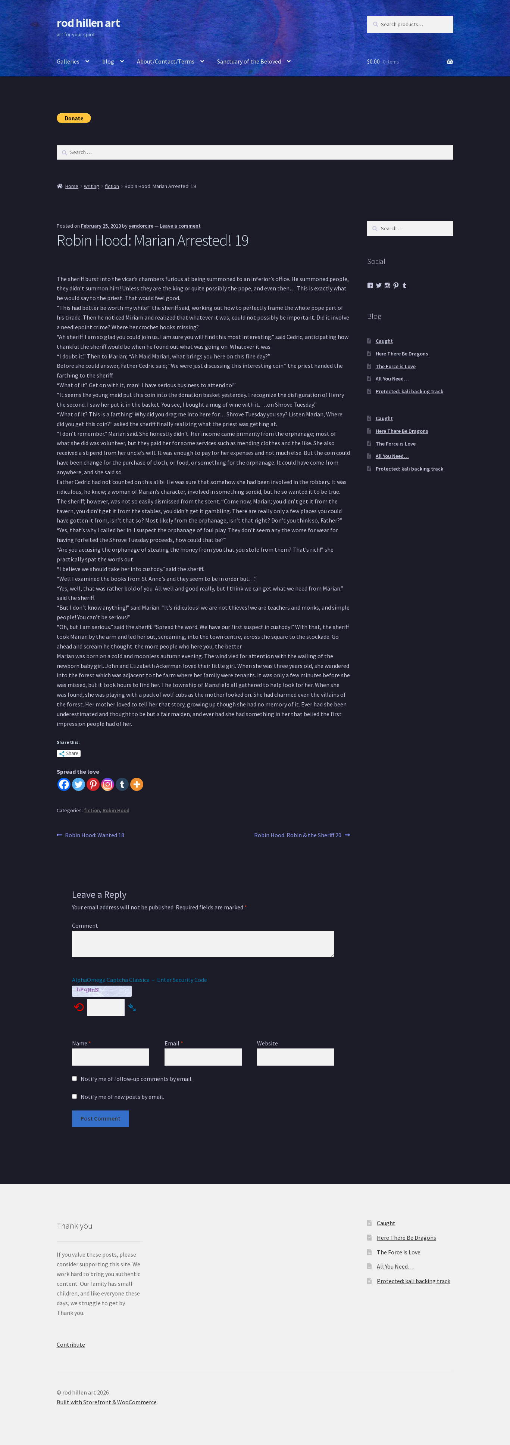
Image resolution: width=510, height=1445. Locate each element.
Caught (384, 341)
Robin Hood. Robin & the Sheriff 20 (297, 835)
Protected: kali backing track (409, 391)
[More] (136, 784)
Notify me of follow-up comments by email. (137, 1078)
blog (108, 61)
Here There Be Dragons (402, 353)
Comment (85, 925)
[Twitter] (78, 784)
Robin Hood (116, 810)
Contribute (71, 1344)
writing (91, 186)
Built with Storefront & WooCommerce (107, 1402)
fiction (112, 186)
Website (267, 1043)
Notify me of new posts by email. (122, 1096)
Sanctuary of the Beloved (249, 61)
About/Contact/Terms (165, 61)
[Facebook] (64, 784)
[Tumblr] (122, 784)
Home (71, 186)
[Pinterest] (93, 784)
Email (174, 1043)
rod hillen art (88, 22)
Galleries (68, 61)
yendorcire (141, 225)
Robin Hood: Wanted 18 (94, 835)
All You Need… (392, 378)
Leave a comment (180, 225)
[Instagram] (107, 784)
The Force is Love (396, 366)
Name (81, 1043)
